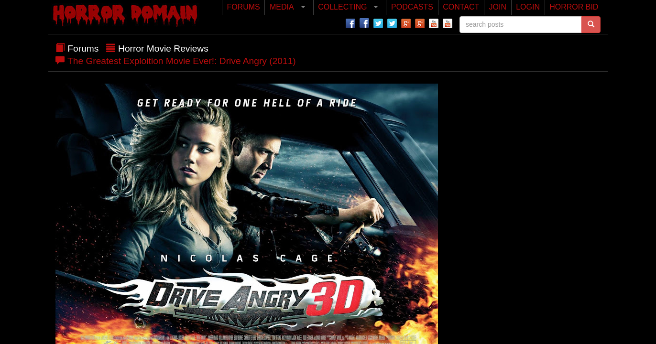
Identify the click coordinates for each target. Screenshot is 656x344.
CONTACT (461, 7)
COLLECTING (342, 7)
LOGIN (528, 7)
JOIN (497, 7)
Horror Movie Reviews (163, 48)
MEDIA (282, 7)
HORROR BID (573, 7)
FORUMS (243, 7)
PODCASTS (412, 7)
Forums (82, 48)
